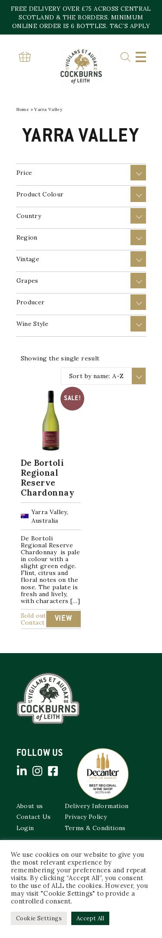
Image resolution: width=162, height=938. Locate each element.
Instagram (37, 771)
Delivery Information (97, 806)
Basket (25, 57)
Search (125, 57)
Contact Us (33, 817)
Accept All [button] (90, 918)
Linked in (22, 771)
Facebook (53, 771)
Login (25, 828)
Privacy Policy (86, 817)
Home (22, 109)
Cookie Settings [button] (39, 918)
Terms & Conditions (95, 828)
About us (29, 806)
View (63, 619)
